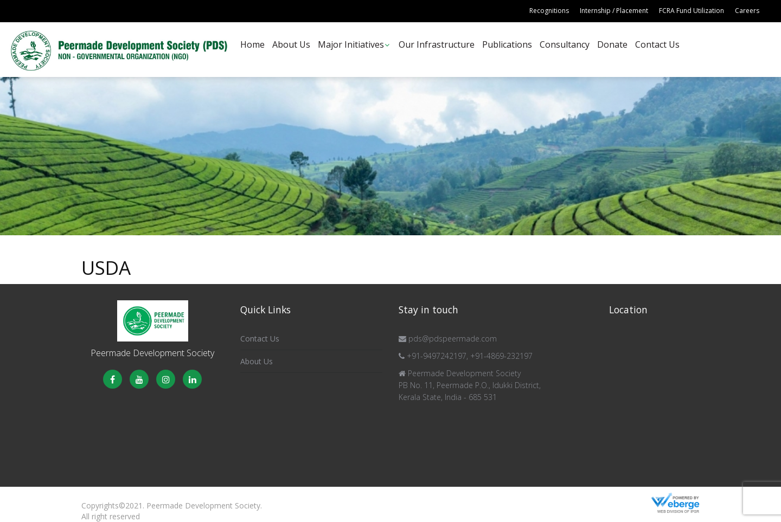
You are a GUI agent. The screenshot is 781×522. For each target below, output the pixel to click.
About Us (291, 44)
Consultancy (565, 44)
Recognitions (549, 10)
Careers (747, 10)
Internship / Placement (614, 10)
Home (252, 44)
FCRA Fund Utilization (691, 10)
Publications (507, 44)
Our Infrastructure (437, 44)
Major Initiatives (351, 44)
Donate (612, 44)
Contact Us (657, 44)
